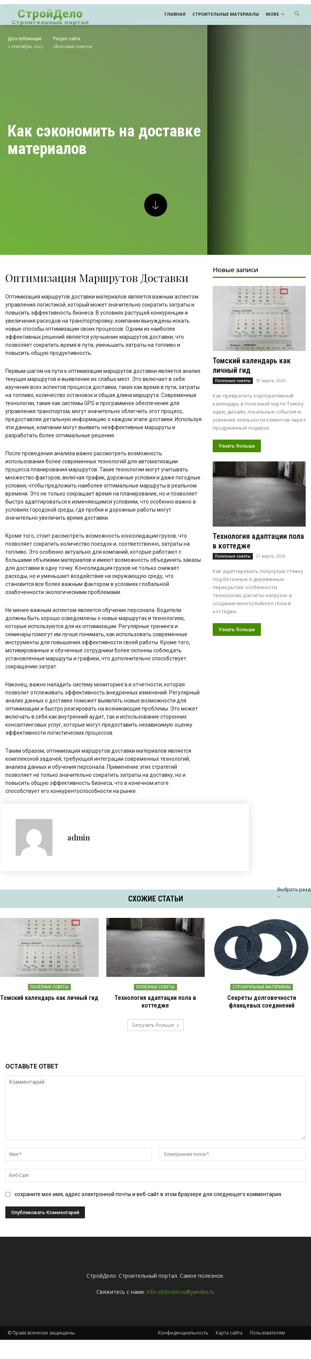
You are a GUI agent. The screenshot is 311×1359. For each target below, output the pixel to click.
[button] (297, 14)
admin (78, 837)
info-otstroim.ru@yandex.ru (180, 1291)
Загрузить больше (155, 1024)
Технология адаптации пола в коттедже (155, 1001)
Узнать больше (236, 446)
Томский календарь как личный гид (49, 997)
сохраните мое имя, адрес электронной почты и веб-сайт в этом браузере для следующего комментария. (148, 1193)
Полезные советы (72, 46)
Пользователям (267, 1332)
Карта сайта (229, 1332)
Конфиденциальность (183, 1332)
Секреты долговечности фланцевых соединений (262, 1001)
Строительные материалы (262, 987)
